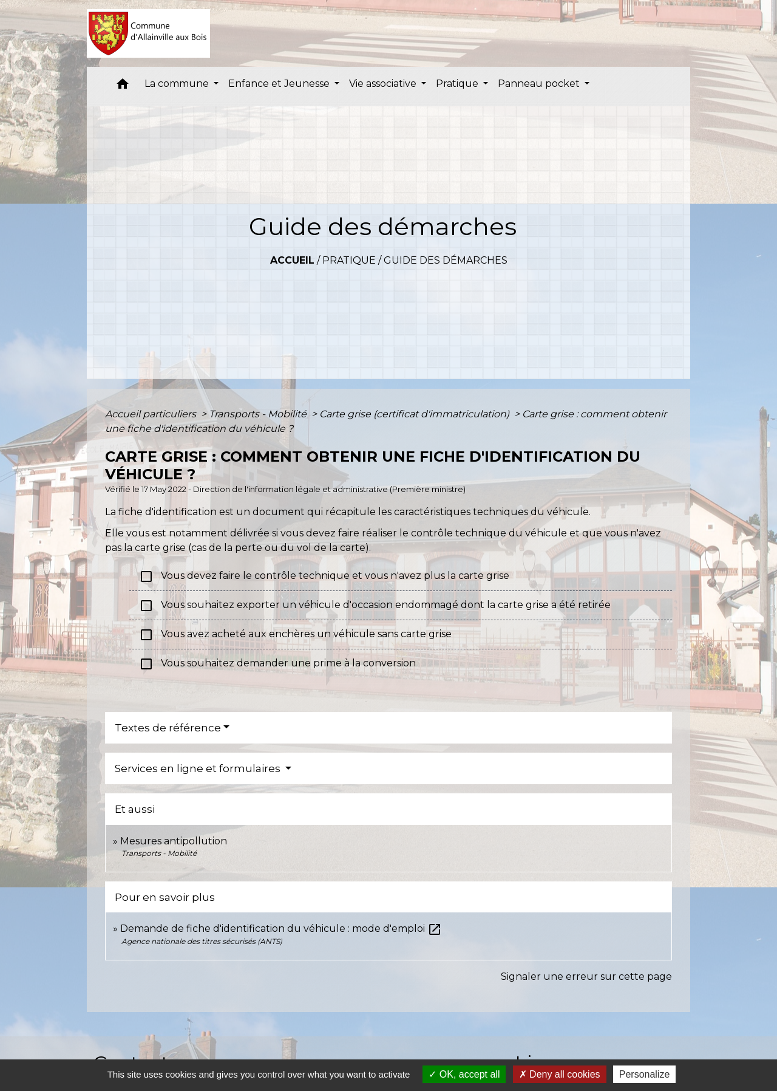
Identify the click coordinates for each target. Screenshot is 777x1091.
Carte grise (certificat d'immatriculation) (415, 414)
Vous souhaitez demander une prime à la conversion (278, 664)
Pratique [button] (458, 83)
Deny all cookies (559, 1074)
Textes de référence (168, 728)
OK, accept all (464, 1074)
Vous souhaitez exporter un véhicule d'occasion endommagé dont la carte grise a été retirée (375, 605)
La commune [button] (177, 83)
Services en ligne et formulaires (199, 768)
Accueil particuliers (151, 414)
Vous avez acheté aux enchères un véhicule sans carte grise (296, 635)
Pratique (349, 260)
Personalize (644, 1074)
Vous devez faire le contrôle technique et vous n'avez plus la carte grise (324, 576)
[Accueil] (148, 33)
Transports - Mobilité (259, 414)
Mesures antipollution (173, 841)
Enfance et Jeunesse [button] (280, 83)
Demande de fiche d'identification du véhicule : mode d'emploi (281, 928)
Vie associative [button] (384, 83)
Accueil (292, 260)
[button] (123, 86)
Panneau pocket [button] (540, 83)
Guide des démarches (445, 260)
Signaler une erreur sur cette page (586, 976)
